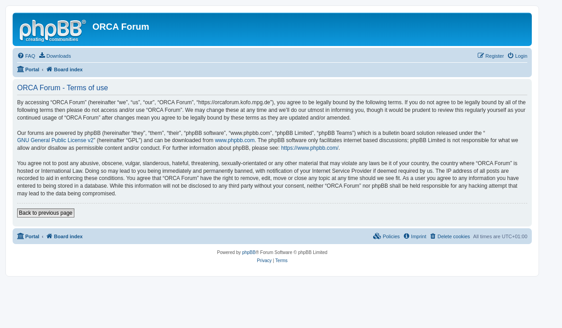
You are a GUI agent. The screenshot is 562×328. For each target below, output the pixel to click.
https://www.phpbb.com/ (309, 148)
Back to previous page (46, 213)
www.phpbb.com (235, 140)
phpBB (249, 252)
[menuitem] (26, 56)
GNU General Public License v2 (55, 140)
